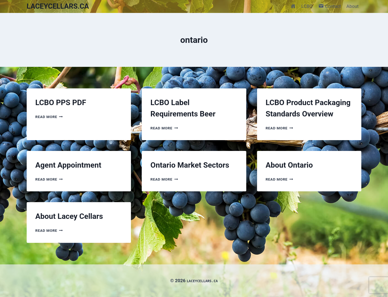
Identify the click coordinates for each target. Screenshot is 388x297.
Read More (49, 117)
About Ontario (289, 165)
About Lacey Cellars (69, 216)
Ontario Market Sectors (189, 165)
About (353, 6)
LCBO (307, 6)
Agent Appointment (68, 165)
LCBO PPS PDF (60, 102)
